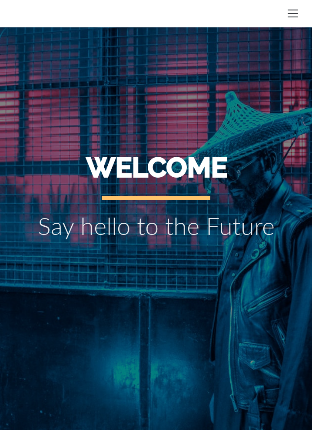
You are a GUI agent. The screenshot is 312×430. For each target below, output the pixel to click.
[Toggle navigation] (293, 13)
